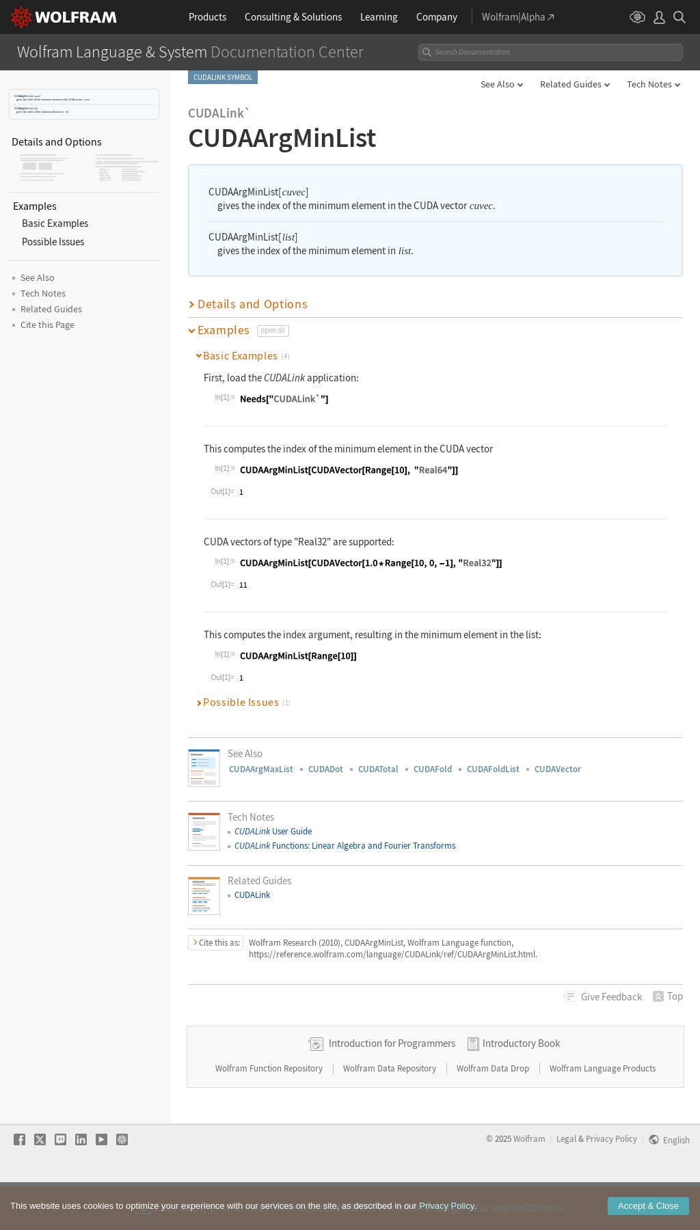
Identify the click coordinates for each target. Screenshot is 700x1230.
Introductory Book (521, 1086)
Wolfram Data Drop (494, 1112)
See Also (498, 84)
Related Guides (571, 84)
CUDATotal (378, 769)
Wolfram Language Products (603, 1112)
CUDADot (325, 769)
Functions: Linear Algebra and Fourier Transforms (344, 845)
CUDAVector (558, 769)
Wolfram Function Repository (270, 1112)
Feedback (611, 996)
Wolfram (529, 1182)
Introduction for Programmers (392, 1086)
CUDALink (252, 895)
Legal (566, 1182)
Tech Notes (649, 84)
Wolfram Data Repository (390, 1112)
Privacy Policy (611, 1182)
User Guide (273, 831)
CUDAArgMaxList (261, 769)
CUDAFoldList (493, 769)
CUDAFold (433, 769)
